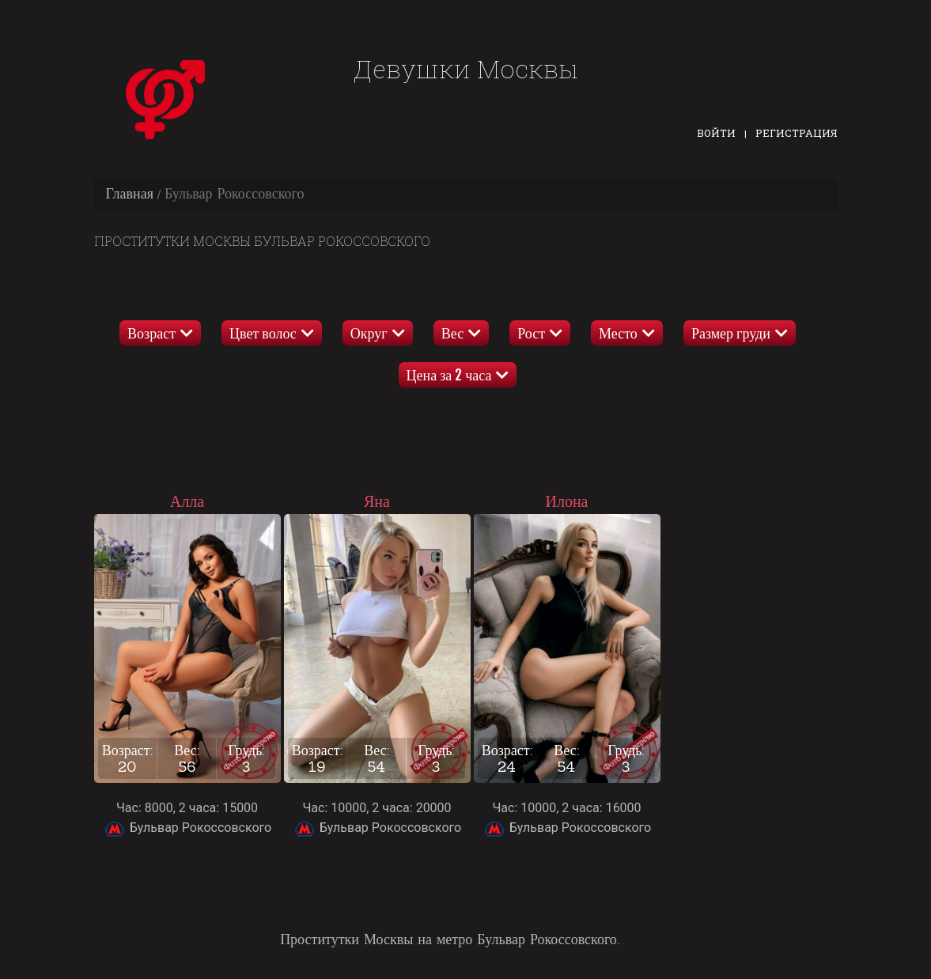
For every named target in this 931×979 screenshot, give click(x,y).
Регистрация (796, 133)
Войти (716, 133)
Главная (129, 193)
